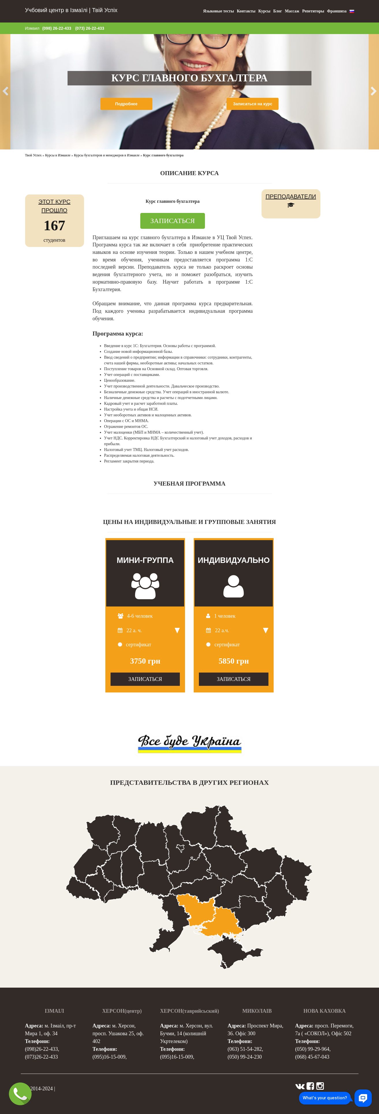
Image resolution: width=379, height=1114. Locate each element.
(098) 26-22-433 (56, 28)
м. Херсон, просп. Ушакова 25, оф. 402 (118, 1033)
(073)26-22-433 (41, 1057)
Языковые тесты (218, 11)
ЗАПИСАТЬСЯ (172, 220)
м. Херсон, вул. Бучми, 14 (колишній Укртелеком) (186, 1033)
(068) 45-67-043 (312, 1057)
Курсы (264, 11)
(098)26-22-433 (41, 1049)
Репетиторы (313, 11)
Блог (277, 11)
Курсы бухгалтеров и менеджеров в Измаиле (106, 155)
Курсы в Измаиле (57, 155)
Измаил (32, 28)
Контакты (246, 11)
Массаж (292, 11)
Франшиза (336, 11)
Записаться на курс (252, 104)
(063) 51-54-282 (245, 1049)
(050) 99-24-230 (245, 1057)
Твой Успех (33, 155)
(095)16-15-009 (109, 1057)
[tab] (173, 403)
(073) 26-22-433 (89, 28)
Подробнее (126, 104)
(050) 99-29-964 (312, 1049)
